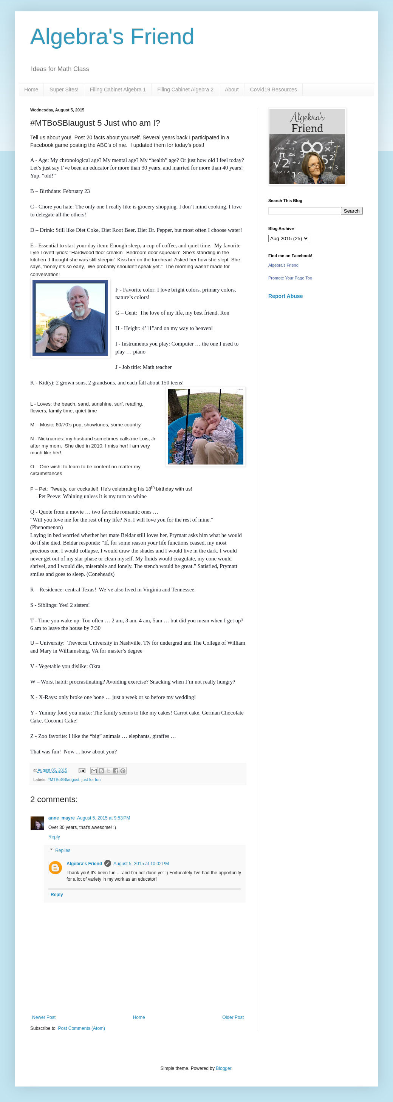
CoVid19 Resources (273, 89)
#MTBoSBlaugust (63, 779)
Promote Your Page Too (290, 278)
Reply (54, 837)
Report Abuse (285, 296)
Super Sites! (64, 89)
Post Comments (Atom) (81, 1028)
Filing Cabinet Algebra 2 (185, 89)
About (232, 89)
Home (31, 89)
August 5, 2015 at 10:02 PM (141, 863)
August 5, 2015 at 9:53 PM (103, 818)
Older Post (233, 1017)
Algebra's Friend (112, 36)
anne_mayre (61, 818)
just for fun (91, 779)
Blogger (223, 1068)
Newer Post (44, 1017)
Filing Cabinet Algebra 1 (118, 89)
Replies (62, 850)
